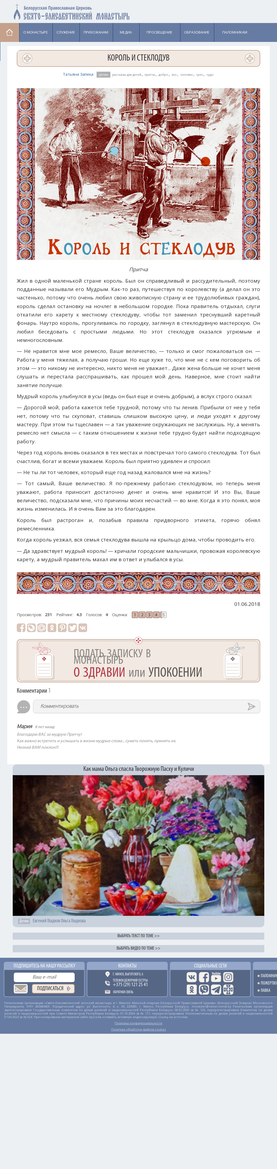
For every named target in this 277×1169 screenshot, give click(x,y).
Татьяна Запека (78, 74)
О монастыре (35, 32)
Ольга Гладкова (73, 921)
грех (199, 74)
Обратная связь (123, 992)
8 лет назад (44, 727)
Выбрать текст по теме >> (138, 936)
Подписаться (50, 989)
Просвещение (159, 32)
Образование (196, 32)
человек (186, 74)
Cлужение (66, 32)
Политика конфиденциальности (138, 1023)
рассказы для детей (126, 74)
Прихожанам (96, 32)
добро (163, 74)
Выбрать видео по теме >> (138, 948)
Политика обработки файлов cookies (138, 1029)
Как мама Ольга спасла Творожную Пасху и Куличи (138, 769)
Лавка (13, 51)
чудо (210, 74)
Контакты (127, 966)
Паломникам (234, 32)
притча (149, 74)
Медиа (126, 32)
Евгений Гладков (46, 921)
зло (174, 74)
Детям (103, 74)
